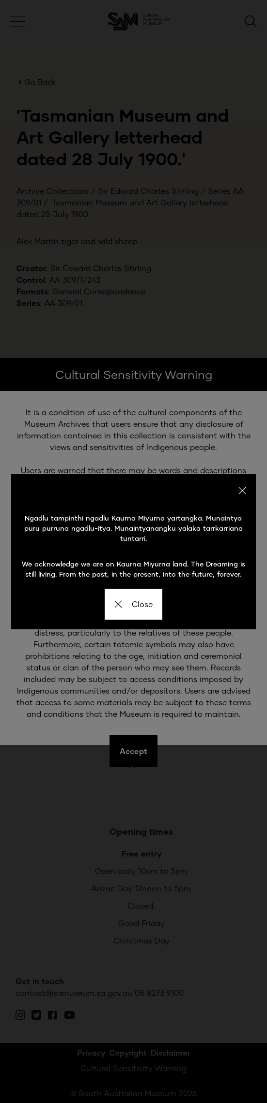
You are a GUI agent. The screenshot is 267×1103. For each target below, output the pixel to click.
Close (133, 604)
